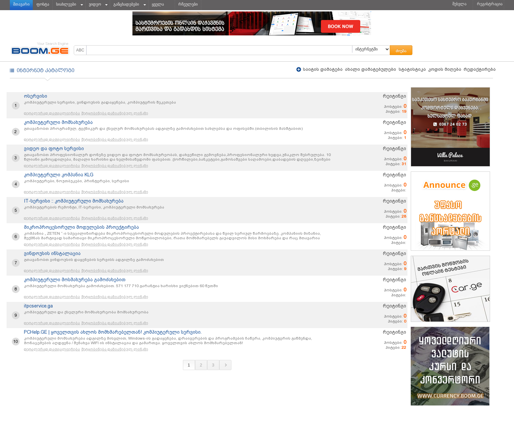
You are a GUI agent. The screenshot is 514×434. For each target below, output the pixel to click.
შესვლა (459, 4)
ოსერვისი (35, 96)
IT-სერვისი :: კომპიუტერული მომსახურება (74, 201)
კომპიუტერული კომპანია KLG (58, 174)
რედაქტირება (480, 69)
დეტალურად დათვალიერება (52, 113)
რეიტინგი (394, 96)
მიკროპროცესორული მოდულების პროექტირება (81, 227)
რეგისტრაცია (490, 4)
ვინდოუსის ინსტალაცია (52, 253)
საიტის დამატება (322, 69)
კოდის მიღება (444, 69)
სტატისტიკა (412, 69)
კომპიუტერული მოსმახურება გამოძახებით (75, 279)
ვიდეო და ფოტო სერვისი (54, 148)
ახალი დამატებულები (370, 69)
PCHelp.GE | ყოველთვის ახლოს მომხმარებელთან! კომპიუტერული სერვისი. (113, 332)
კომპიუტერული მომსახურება (58, 122)
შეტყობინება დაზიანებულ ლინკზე (114, 113)
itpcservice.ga (38, 305)
